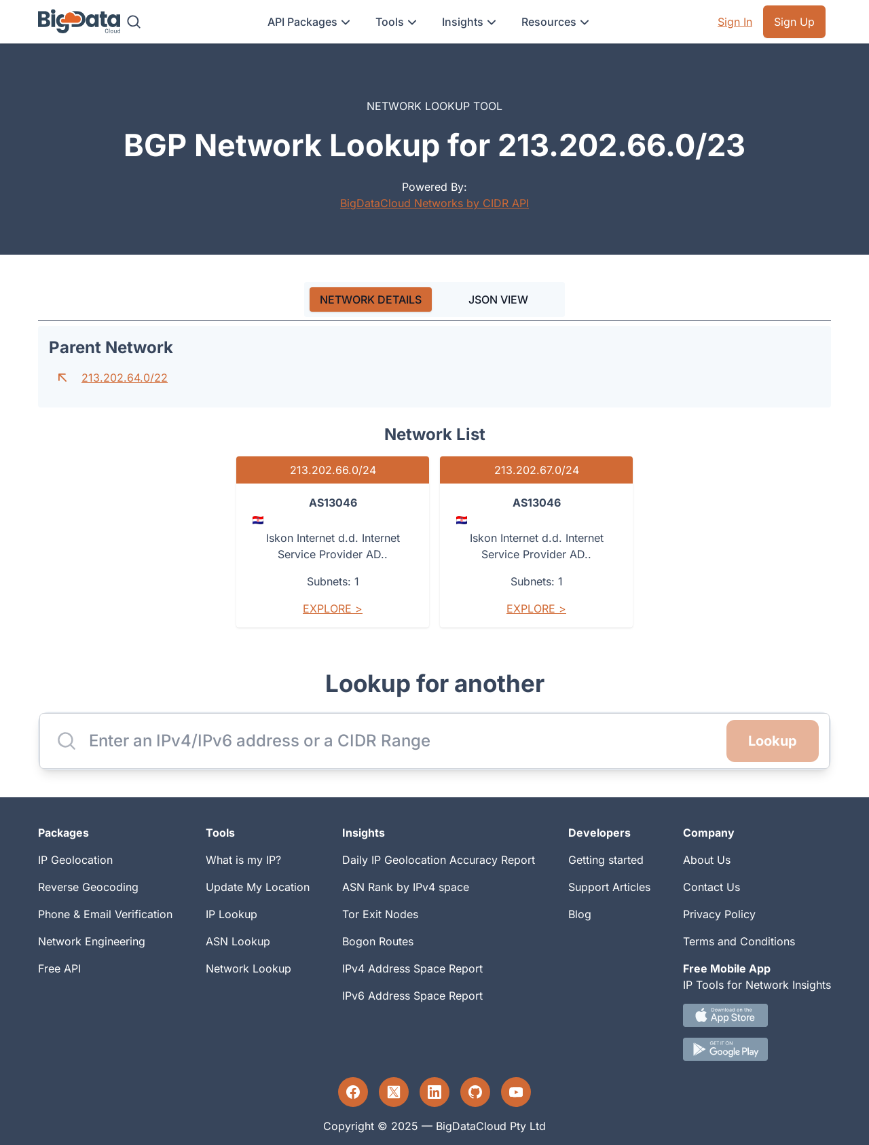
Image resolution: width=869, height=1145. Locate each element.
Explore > (333, 608)
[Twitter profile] (394, 1092)
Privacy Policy (719, 914)
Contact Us (711, 887)
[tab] (371, 299)
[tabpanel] (434, 482)
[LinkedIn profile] (434, 1092)
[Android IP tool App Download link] (757, 1049)
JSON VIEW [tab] (498, 299)
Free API (59, 968)
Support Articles (609, 887)
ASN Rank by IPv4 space (405, 887)
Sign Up (794, 22)
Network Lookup (248, 968)
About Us (707, 860)
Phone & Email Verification (105, 914)
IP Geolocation (75, 860)
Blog (579, 914)
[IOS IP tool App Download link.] (757, 1015)
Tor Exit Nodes (380, 914)
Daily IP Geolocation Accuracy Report (438, 860)
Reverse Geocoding (88, 887)
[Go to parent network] (62, 377)
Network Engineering (91, 941)
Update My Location (258, 887)
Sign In (735, 22)
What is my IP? (243, 860)
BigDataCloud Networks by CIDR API (434, 203)
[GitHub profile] (475, 1092)
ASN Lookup (238, 941)
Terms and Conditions (739, 941)
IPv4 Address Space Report (412, 968)
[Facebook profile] (353, 1092)
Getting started (606, 860)
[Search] (133, 21)
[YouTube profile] (516, 1092)
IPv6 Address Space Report (412, 995)
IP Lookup (231, 914)
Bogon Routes (377, 941)
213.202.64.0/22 (124, 377)
